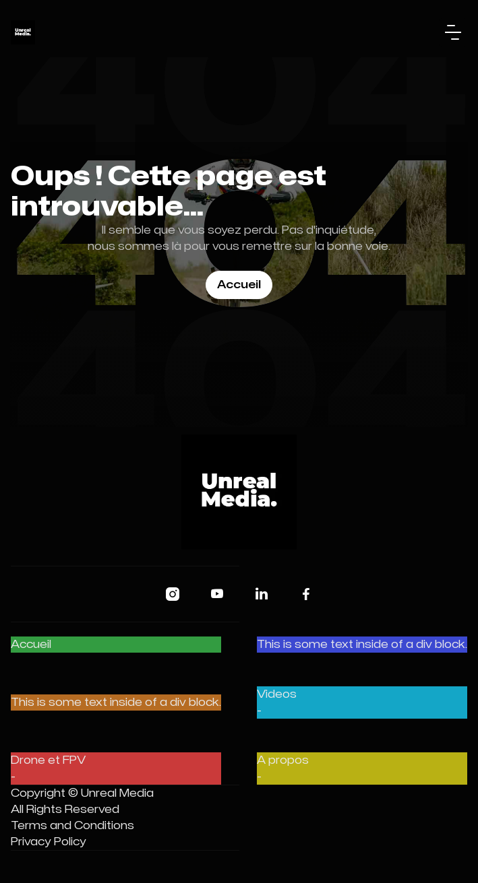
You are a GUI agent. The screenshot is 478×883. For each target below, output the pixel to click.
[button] (453, 32)
